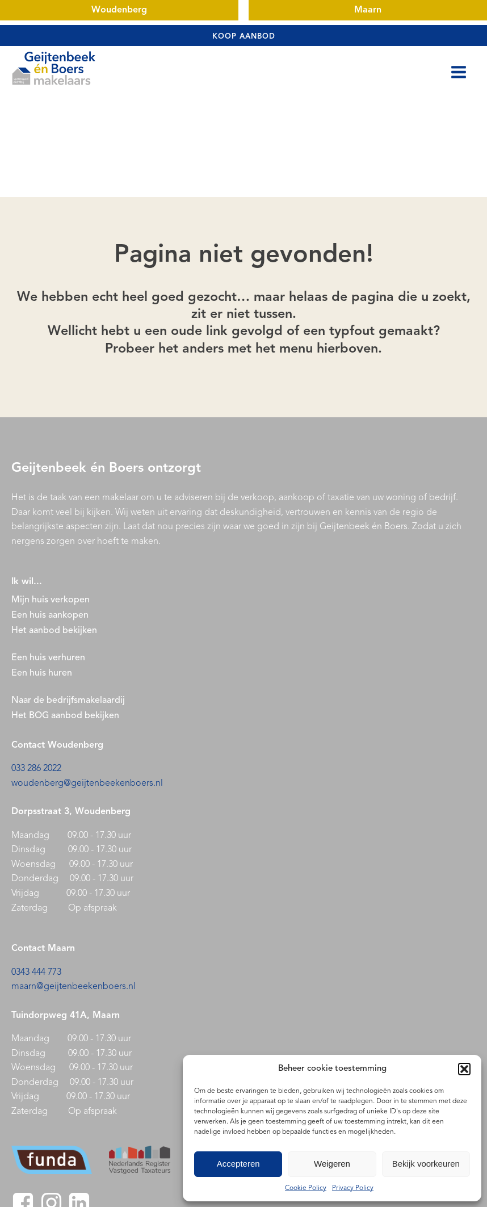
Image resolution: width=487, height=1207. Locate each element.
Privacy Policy (352, 1188)
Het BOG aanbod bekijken (65, 715)
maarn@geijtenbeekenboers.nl (73, 986)
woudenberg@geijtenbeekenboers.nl (87, 783)
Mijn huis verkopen (50, 600)
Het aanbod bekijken (54, 630)
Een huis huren (41, 673)
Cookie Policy (305, 1188)
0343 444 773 (36, 972)
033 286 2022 (36, 768)
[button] (464, 1069)
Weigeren (332, 1163)
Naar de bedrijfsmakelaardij (68, 700)
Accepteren (238, 1163)
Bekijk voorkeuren (426, 1163)
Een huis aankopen (50, 615)
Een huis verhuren (49, 658)
